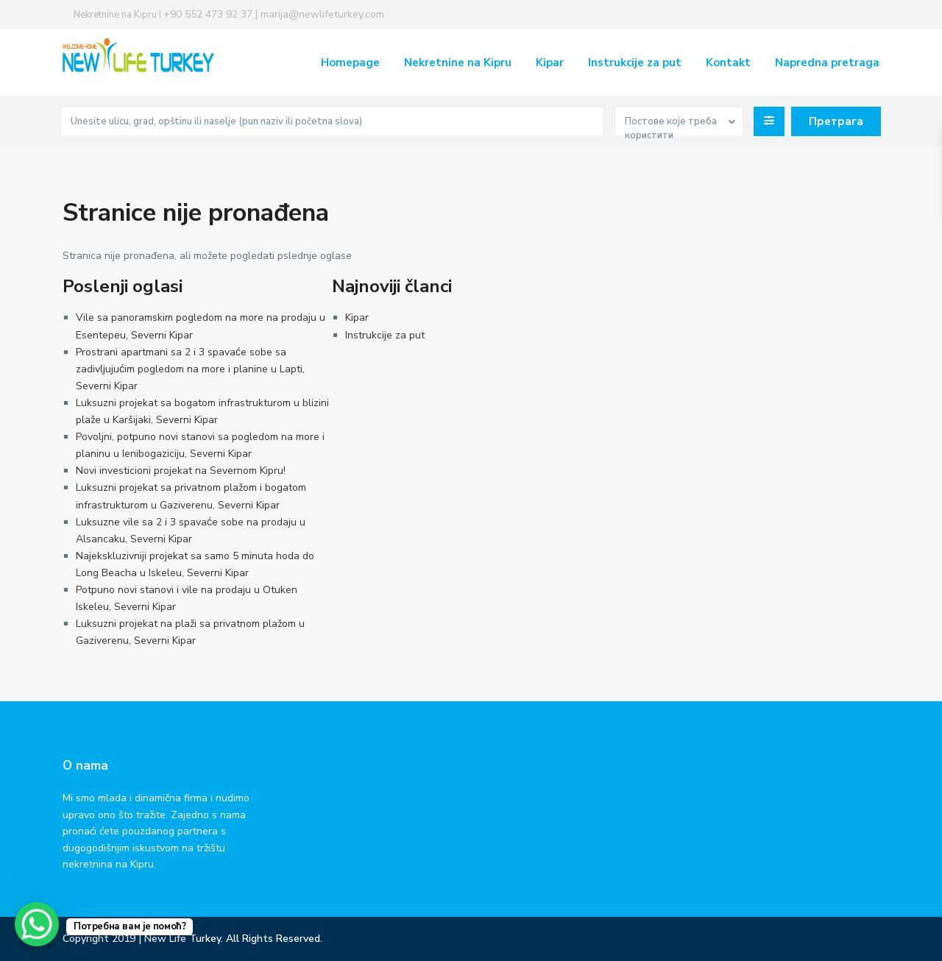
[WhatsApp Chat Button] (37, 924)
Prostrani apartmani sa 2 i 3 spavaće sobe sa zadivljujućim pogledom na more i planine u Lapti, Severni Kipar (190, 369)
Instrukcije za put (634, 62)
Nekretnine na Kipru (457, 62)
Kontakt (728, 62)
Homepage (350, 62)
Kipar (550, 62)
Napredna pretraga (827, 62)
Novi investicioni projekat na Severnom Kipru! (181, 471)
